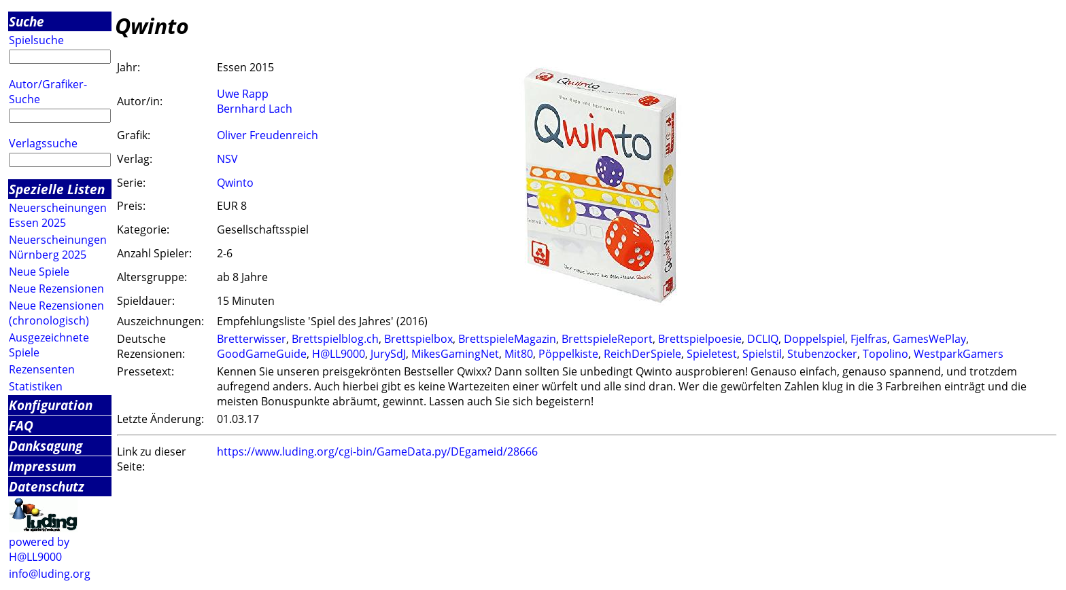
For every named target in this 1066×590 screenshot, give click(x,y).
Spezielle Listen (57, 189)
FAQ (21, 425)
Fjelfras (868, 338)
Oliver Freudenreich (267, 135)
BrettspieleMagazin (507, 338)
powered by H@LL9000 (39, 549)
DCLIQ (762, 338)
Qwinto (235, 182)
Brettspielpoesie (700, 338)
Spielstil (762, 353)
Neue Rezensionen (56, 288)
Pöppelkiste (568, 353)
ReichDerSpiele (642, 353)
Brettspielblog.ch (335, 338)
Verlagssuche (43, 143)
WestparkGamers (958, 353)
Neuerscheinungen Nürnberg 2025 (58, 247)
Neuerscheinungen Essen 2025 (58, 215)
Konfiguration (50, 405)
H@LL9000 (338, 353)
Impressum (42, 466)
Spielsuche (36, 40)
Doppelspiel (814, 338)
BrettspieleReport (607, 338)
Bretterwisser (251, 338)
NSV (227, 158)
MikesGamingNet (455, 353)
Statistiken (36, 386)
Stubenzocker (822, 353)
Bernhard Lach (254, 108)
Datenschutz (46, 486)
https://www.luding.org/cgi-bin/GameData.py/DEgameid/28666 (377, 451)
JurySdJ (388, 353)
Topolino (885, 353)
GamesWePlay (929, 338)
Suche (26, 21)
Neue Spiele (39, 271)
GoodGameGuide (262, 353)
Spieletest (712, 353)
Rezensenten (42, 369)
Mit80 (518, 353)
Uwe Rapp (243, 93)
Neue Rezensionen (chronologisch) (56, 313)
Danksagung (45, 446)
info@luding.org (49, 573)
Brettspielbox (418, 338)
